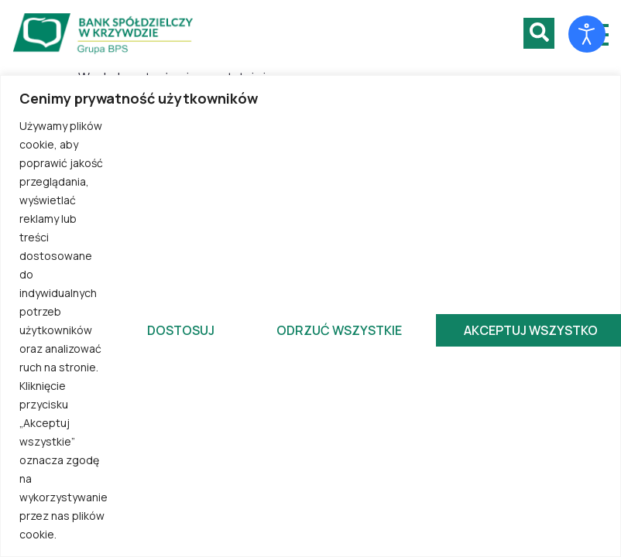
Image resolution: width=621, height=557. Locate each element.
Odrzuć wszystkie (339, 330)
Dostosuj (180, 330)
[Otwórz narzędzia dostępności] (587, 34)
